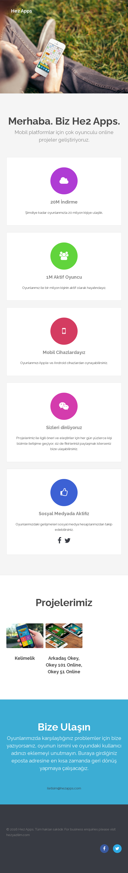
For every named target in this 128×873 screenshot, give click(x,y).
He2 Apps (21, 11)
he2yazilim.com (18, 835)
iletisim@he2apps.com (64, 788)
